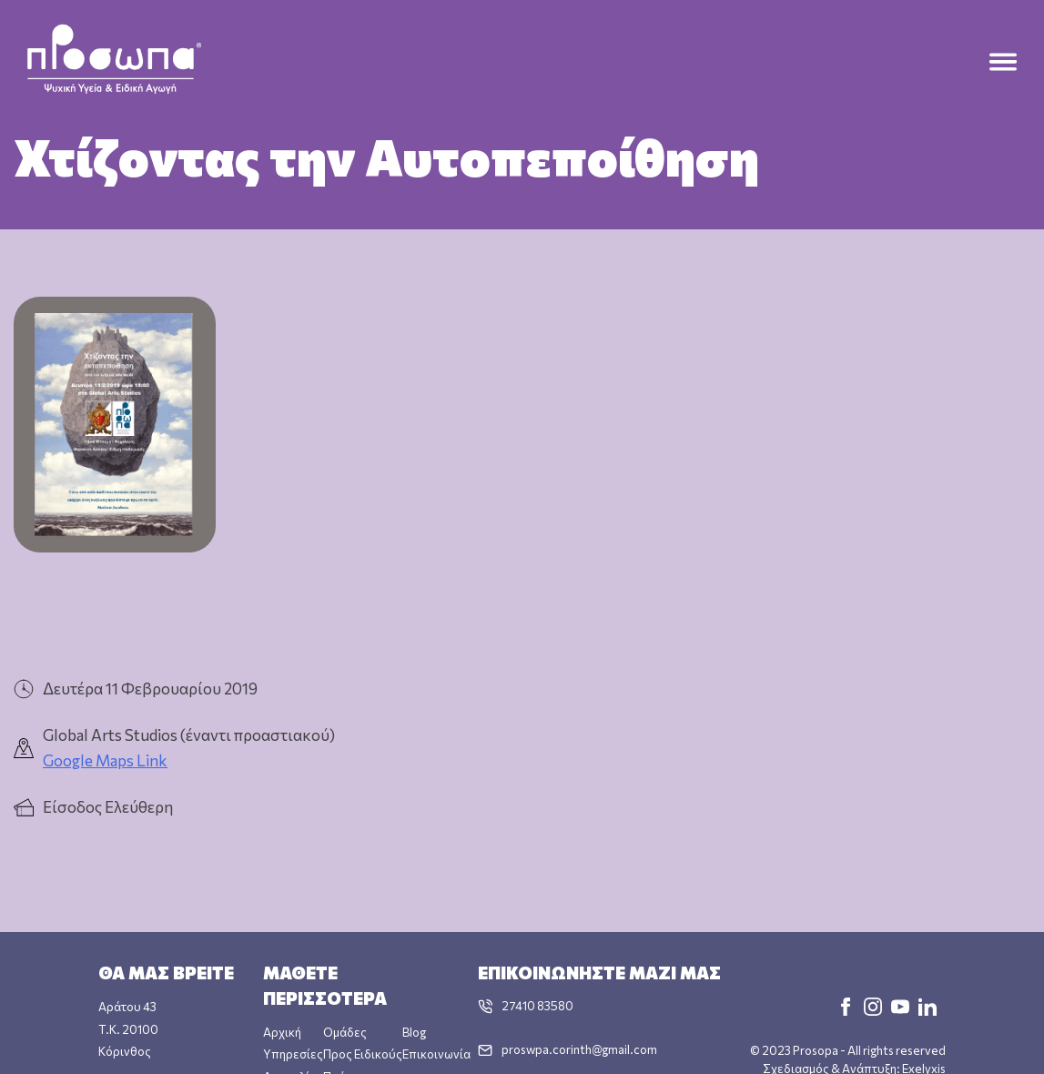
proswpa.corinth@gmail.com (579, 1048)
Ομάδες (345, 1031)
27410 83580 (537, 1005)
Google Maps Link (105, 760)
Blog (414, 1031)
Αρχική (282, 1031)
